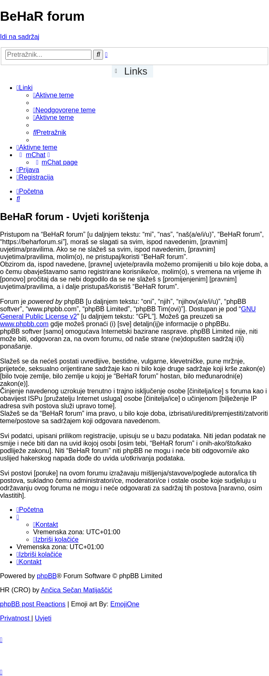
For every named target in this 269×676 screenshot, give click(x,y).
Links (135, 71)
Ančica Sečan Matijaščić (77, 590)
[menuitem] (53, 95)
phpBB (47, 575)
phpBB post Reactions (32, 604)
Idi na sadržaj (19, 36)
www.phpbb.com (24, 323)
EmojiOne (124, 604)
